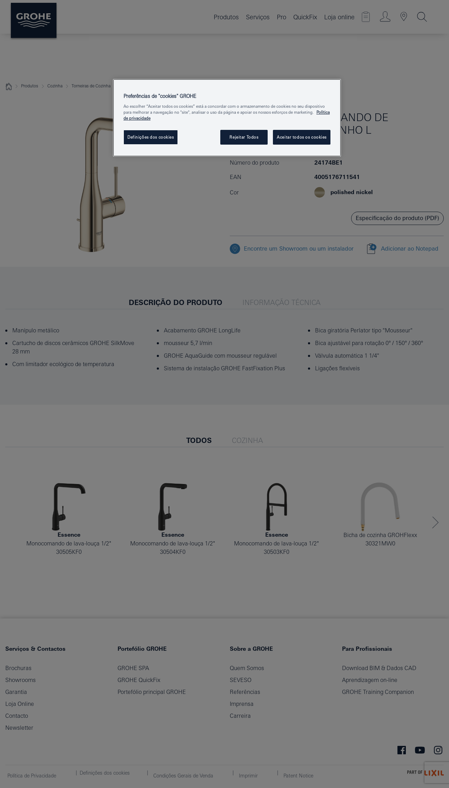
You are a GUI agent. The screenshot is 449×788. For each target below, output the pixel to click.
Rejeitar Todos (243, 137)
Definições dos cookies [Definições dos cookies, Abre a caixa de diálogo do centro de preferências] (150, 137)
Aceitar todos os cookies (302, 137)
